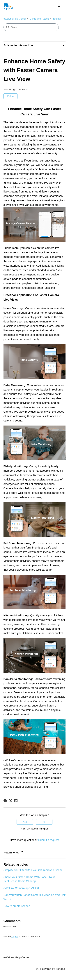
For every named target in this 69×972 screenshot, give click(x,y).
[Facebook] (5, 800)
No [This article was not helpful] (44, 822)
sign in (14, 936)
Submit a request (48, 839)
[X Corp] (10, 800)
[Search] (31, 27)
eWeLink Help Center (14, 18)
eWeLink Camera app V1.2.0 (21, 888)
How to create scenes (16, 905)
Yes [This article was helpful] (25, 822)
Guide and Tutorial (39, 18)
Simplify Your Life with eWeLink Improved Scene (33, 870)
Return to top (13, 852)
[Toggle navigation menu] (59, 7)
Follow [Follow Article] (10, 96)
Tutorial (57, 18)
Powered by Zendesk (53, 968)
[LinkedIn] (15, 800)
